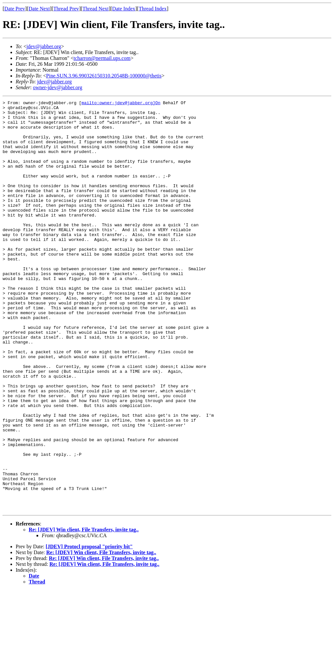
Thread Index (153, 8)
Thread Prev (66, 8)
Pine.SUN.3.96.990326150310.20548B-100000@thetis (103, 75)
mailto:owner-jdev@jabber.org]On (121, 103)
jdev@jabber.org (43, 46)
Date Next (39, 8)
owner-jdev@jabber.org (57, 87)
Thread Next (96, 8)
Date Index (123, 8)
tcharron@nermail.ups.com (101, 58)
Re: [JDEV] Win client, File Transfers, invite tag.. (84, 611)
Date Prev (14, 8)
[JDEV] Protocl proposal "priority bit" (89, 628)
